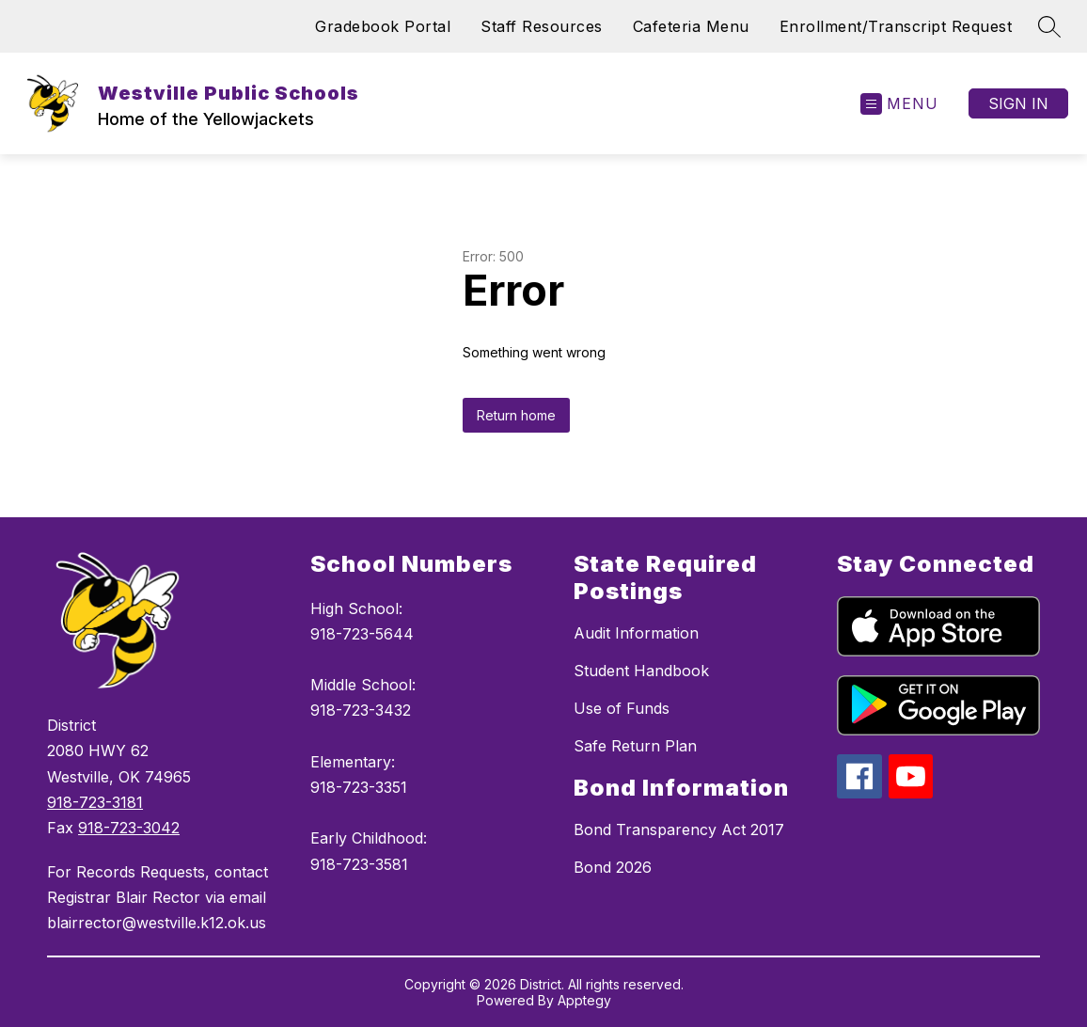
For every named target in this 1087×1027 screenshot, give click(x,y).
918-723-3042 (129, 827)
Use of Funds (622, 708)
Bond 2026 (613, 867)
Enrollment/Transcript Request (896, 26)
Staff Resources (541, 26)
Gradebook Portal (382, 26)
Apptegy (584, 1000)
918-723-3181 (95, 802)
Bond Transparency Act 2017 (679, 829)
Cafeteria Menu (691, 26)
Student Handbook (641, 670)
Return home (516, 415)
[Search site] (1049, 26)
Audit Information (636, 633)
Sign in (1018, 103)
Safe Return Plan (635, 745)
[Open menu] (899, 104)
